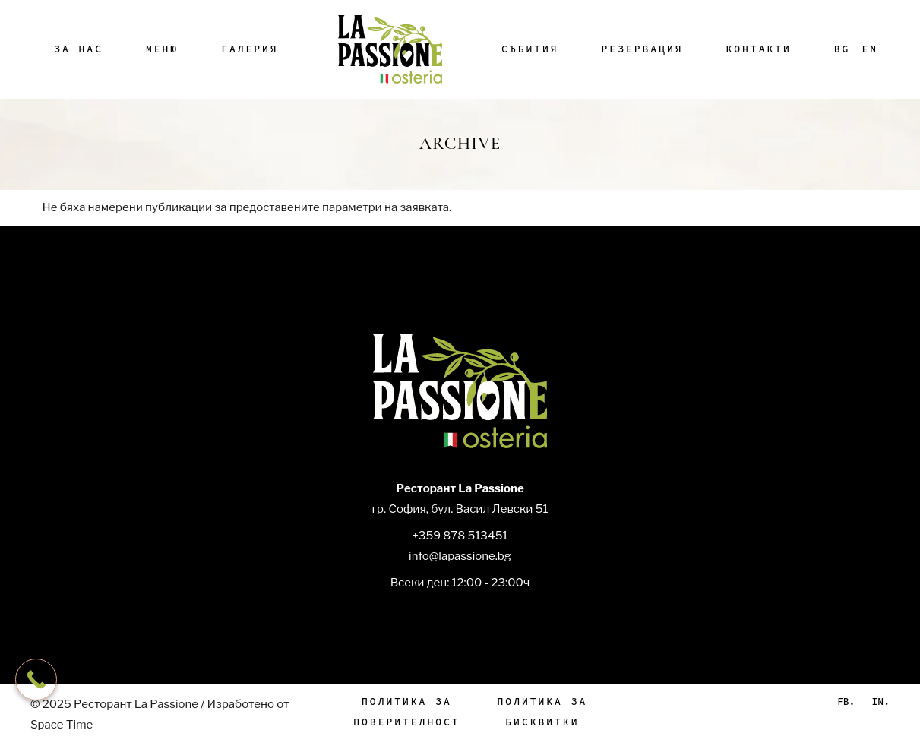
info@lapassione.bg (460, 556)
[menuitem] (842, 49)
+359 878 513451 (459, 535)
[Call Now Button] (36, 679)
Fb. (846, 701)
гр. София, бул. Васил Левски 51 (460, 509)
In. (881, 701)
